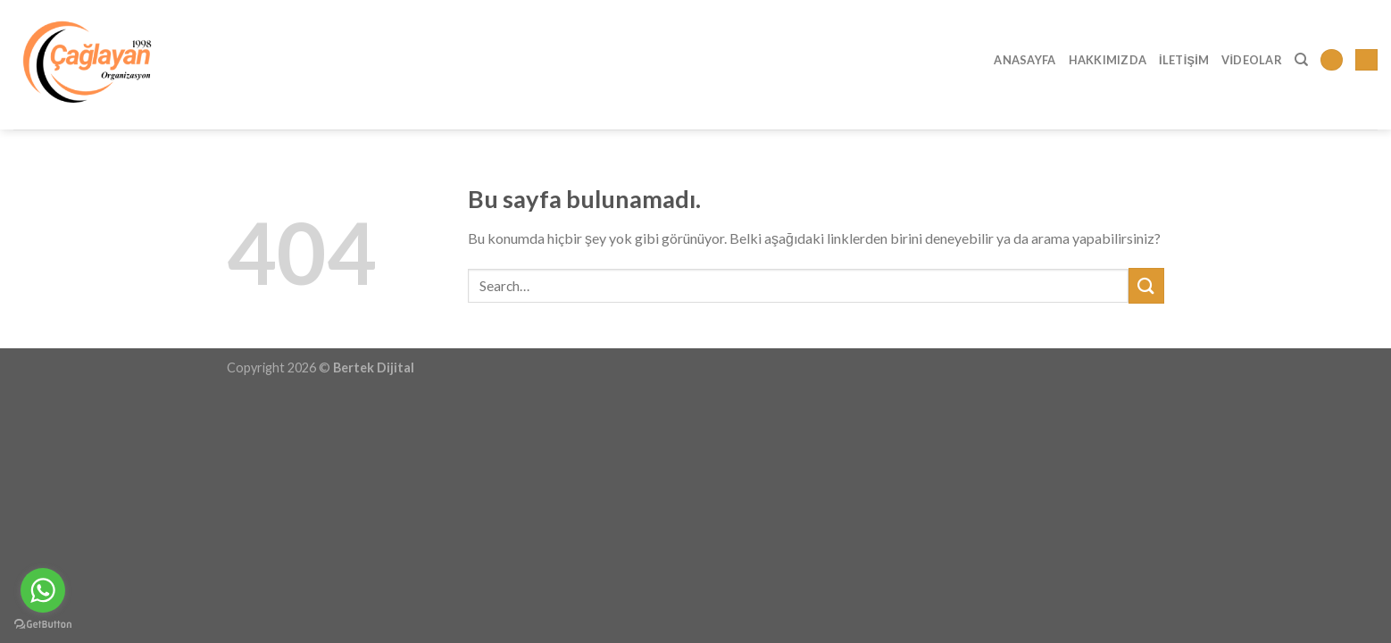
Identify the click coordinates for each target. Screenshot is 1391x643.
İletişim (1184, 60)
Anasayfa (1024, 60)
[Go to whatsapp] (43, 590)
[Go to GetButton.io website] (42, 624)
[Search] (1301, 60)
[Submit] (1146, 285)
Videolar (1251, 60)
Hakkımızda (1108, 60)
